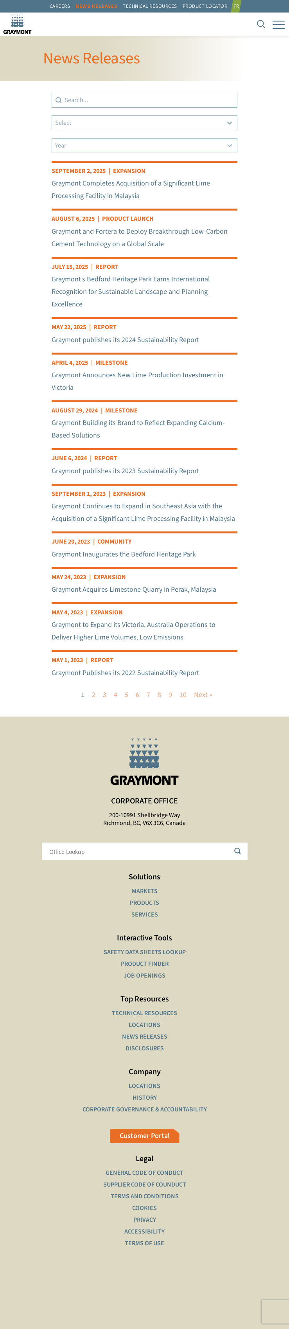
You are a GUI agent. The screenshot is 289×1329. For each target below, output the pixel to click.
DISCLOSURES (145, 1048)
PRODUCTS (144, 903)
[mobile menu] (278, 24)
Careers (60, 6)
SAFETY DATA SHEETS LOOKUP (145, 952)
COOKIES (144, 1208)
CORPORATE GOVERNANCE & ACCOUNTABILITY (145, 1109)
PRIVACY (144, 1220)
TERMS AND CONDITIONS (145, 1196)
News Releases (96, 6)
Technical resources (150, 6)
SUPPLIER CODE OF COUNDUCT (144, 1185)
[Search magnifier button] (238, 851)
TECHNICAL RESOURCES (144, 1013)
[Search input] (139, 851)
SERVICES (144, 914)
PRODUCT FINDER (145, 964)
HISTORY (145, 1098)
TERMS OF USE (144, 1243)
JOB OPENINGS (144, 976)
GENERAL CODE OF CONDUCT (144, 1173)
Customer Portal (145, 1136)
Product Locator (205, 6)
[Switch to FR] (237, 6)
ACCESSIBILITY (144, 1231)
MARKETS (145, 891)
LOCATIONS (144, 1025)
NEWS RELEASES (144, 1037)
